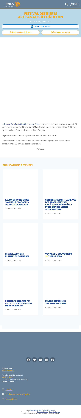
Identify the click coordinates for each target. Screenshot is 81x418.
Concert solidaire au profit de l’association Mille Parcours (18, 303)
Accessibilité (11, 399)
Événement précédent (20, 32)
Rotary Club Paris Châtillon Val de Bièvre (22, 124)
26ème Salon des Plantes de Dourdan (17, 255)
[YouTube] (40, 359)
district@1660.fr (8, 370)
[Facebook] (28, 359)
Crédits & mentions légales (18, 394)
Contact (9, 389)
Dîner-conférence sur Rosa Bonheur (55, 302)
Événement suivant (60, 32)
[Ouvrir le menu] (74, 4)
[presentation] (20, 182)
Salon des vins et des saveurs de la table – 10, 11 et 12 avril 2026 (17, 202)
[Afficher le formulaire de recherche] (66, 4)
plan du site (51, 410)
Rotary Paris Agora (54, 412)
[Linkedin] (46, 359)
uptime (45, 410)
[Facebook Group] (34, 359)
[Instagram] (52, 359)
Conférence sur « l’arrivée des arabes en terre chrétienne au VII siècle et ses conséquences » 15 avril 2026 (60, 204)
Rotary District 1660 (35, 410)
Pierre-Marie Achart (42, 412)
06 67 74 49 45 (7, 377)
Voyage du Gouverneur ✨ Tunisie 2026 (58, 255)
